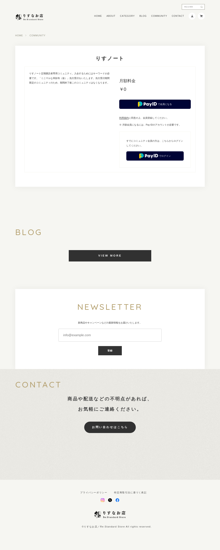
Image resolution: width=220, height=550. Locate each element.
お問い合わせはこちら (110, 427)
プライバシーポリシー (93, 492)
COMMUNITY (159, 16)
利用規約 (124, 118)
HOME (98, 16)
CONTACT (178, 16)
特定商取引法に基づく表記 (130, 492)
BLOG (143, 16)
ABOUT (111, 16)
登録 (110, 350)
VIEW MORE (110, 255)
